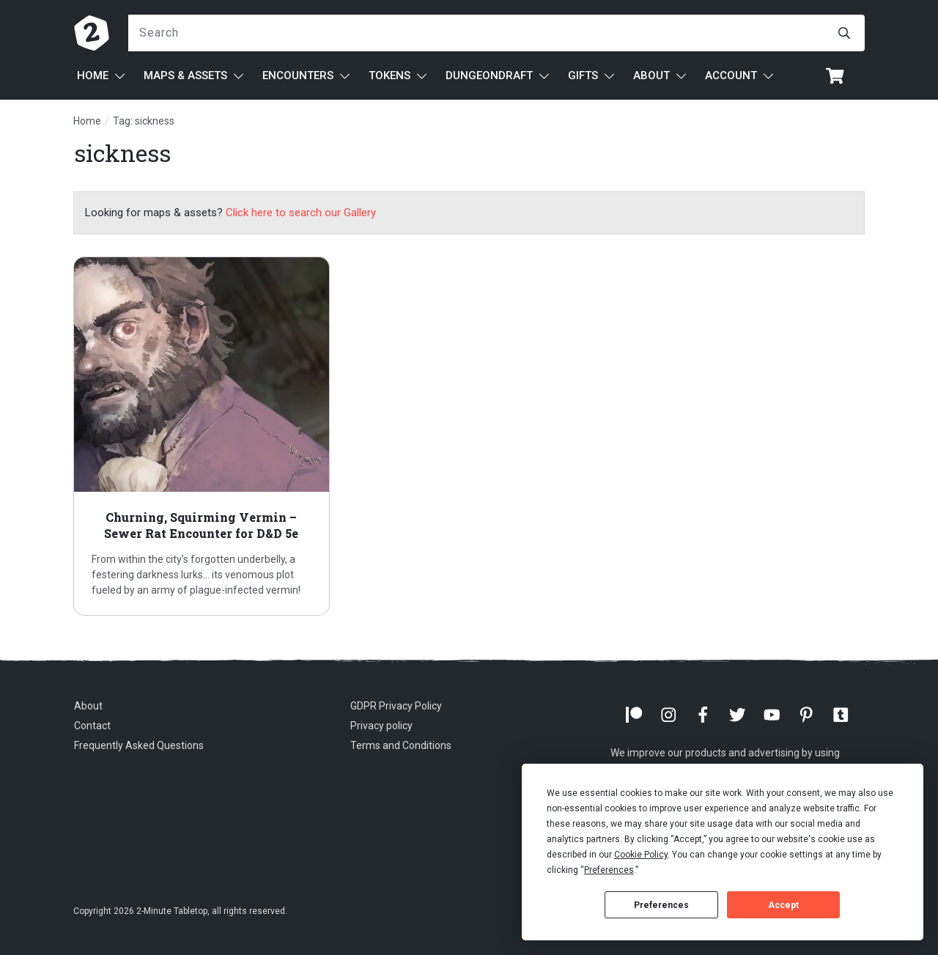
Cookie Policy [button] (641, 854)
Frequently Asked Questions (139, 745)
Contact (92, 725)
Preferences (661, 905)
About (88, 706)
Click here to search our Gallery (301, 212)
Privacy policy (381, 725)
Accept (783, 905)
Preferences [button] (609, 870)
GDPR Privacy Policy (396, 706)
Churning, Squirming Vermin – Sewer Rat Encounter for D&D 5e (201, 436)
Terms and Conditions (400, 745)
